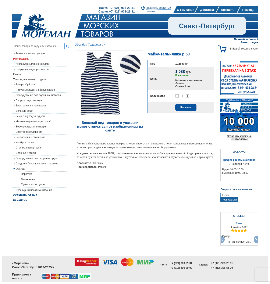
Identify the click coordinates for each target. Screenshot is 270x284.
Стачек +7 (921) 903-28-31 (116, 11)
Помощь (248, 9)
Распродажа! (21, 58)
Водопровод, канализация (31, 126)
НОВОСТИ (239, 152)
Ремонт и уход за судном (30, 116)
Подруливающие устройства (32, 69)
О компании (185, 9)
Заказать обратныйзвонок (158, 9)
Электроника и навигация (31, 105)
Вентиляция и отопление (30, 137)
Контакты (228, 9)
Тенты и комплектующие (30, 53)
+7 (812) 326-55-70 (222, 267)
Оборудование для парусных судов (36, 158)
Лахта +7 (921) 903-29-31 (117, 8)
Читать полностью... (239, 241)
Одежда (80, 44)
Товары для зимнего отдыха (29, 79)
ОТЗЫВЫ (239, 216)
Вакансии (20, 200)
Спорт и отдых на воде (29, 100)
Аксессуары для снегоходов (32, 63)
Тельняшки (28, 179)
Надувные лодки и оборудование (35, 89)
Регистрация (249, 42)
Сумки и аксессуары (33, 184)
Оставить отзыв (25, 195)
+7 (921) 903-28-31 (222, 263)
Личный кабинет (245, 39)
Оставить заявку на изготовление (239, 138)
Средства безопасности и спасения (36, 163)
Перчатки (26, 173)
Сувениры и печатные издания (34, 190)
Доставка (207, 9)
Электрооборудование (29, 131)
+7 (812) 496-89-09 (181, 267)
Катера (17, 74)
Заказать (186, 107)
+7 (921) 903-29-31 (181, 263)
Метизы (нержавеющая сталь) (33, 121)
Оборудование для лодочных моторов (38, 95)
